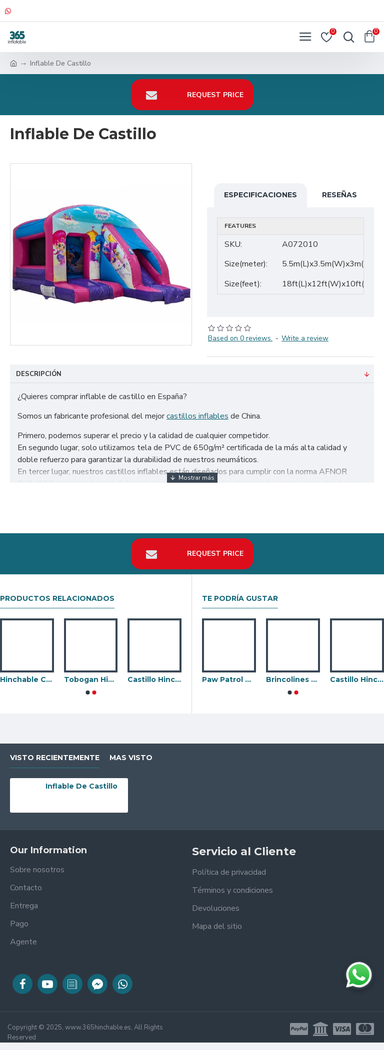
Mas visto (131, 758)
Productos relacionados (57, 598)
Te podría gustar (240, 598)
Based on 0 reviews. (240, 338)
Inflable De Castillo (82, 786)
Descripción (39, 374)
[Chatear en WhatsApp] (359, 975)
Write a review (305, 338)
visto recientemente (55, 758)
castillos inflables (197, 416)
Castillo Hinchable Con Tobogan (357, 679)
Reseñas (339, 194)
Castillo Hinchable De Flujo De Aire (155, 679)
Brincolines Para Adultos (293, 679)
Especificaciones (260, 194)
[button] (88, 692)
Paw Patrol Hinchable (229, 679)
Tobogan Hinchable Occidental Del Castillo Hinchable (91, 679)
